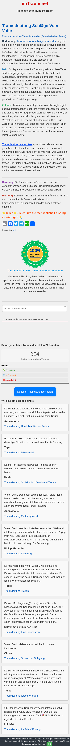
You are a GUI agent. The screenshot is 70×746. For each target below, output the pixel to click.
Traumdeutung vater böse (17, 144)
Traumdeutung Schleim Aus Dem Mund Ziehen (30, 482)
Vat (14, 230)
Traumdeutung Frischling (18, 553)
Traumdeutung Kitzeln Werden (21, 695)
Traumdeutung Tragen (16, 591)
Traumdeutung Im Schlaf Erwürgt (22, 729)
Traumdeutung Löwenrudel (19, 452)
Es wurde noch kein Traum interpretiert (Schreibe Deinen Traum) (34, 36)
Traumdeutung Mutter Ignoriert (21, 516)
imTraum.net (35, 3)
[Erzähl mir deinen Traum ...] (34, 308)
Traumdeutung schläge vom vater (36, 41)
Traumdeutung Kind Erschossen (22, 632)
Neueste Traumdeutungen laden (35, 391)
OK (49, 744)
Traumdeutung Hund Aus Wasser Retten (26, 426)
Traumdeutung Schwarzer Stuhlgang (24, 658)
